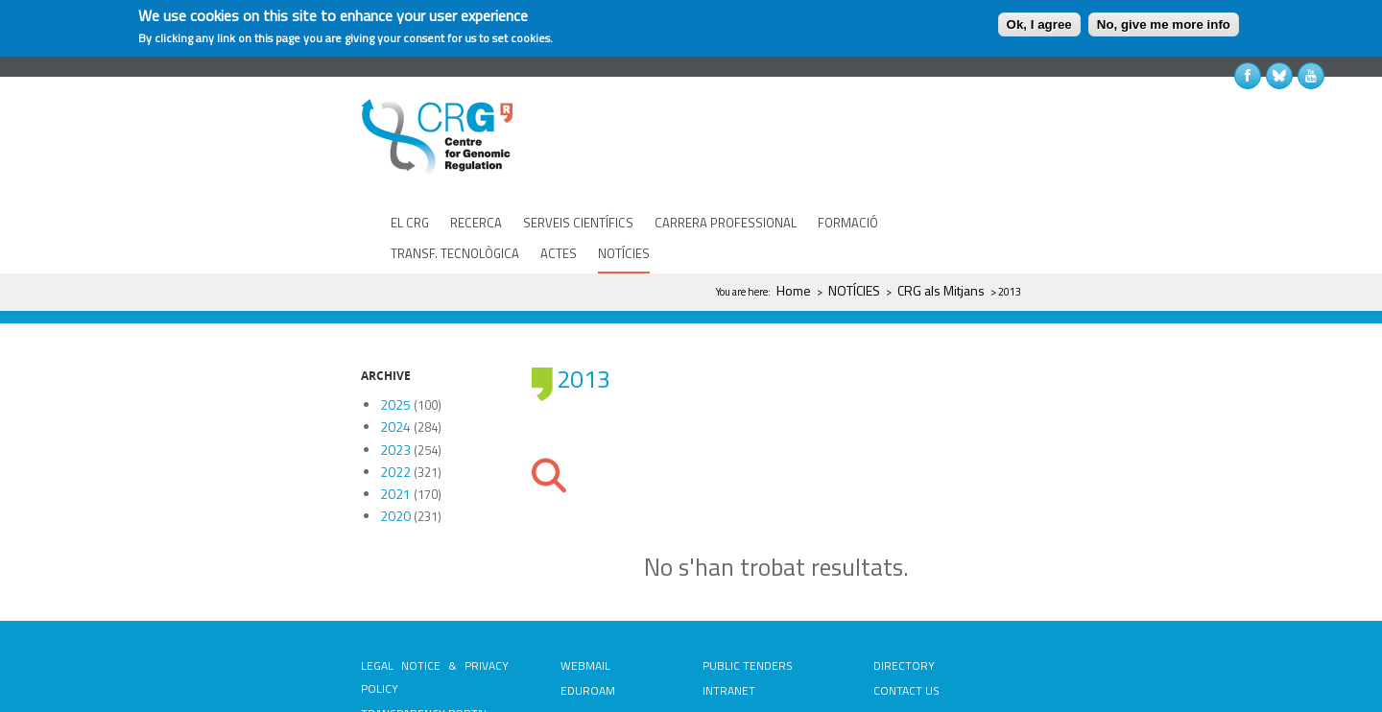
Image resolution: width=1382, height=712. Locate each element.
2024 (395, 370)
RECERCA (476, 222)
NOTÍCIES (624, 253)
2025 (395, 348)
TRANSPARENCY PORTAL (425, 657)
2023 (395, 393)
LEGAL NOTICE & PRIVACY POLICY (435, 620)
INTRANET (729, 634)
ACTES (558, 253)
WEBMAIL (585, 609)
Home (793, 290)
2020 (395, 459)
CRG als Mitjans (941, 290)
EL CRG (410, 222)
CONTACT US (906, 634)
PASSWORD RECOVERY (591, 670)
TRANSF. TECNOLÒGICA (455, 253)
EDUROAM (587, 634)
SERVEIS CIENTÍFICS (578, 222)
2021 (395, 437)
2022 (395, 415)
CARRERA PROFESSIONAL (726, 222)
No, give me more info (1163, 24)
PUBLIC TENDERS (748, 609)
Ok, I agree (1039, 24)
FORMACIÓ (848, 222)
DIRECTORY (904, 609)
